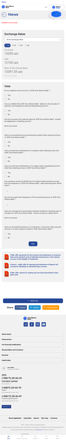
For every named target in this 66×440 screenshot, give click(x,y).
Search (36, 418)
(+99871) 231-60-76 (11, 387)
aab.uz (8, 6)
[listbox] (33, 39)
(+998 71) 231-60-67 (12, 396)
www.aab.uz (39, 430)
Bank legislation (15, 418)
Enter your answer (10, 126)
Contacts (53, 418)
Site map (44, 418)
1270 (4, 375)
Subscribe (27, 418)
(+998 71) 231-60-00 (12, 378)
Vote (33, 244)
